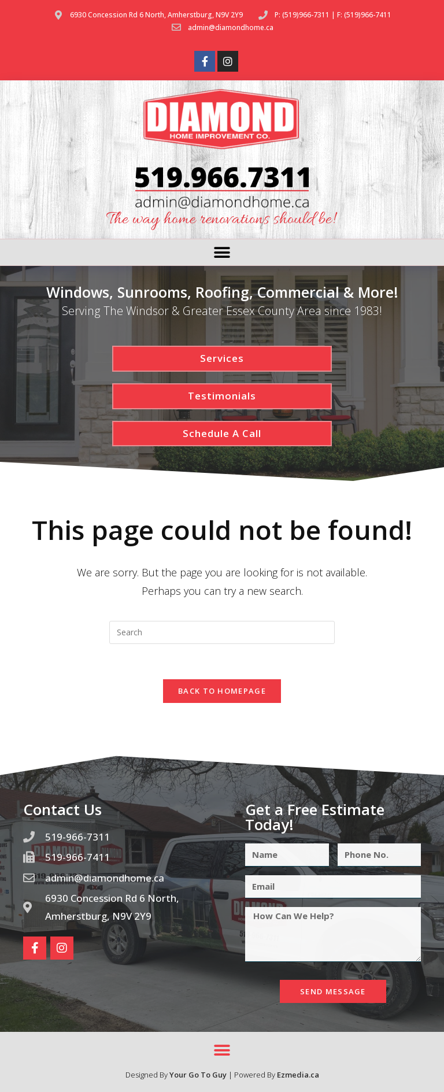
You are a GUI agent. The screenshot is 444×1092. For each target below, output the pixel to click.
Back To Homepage (222, 691)
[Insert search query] (222, 632)
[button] (222, 252)
